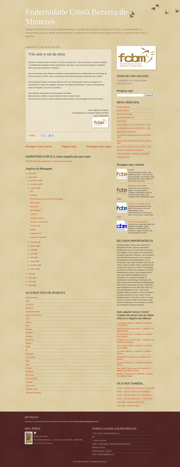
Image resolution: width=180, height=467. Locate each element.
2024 (30, 177)
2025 (30, 173)
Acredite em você (37, 218)
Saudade (29, 382)
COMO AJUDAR (123, 157)
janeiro (33, 269)
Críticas (28, 322)
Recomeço (29, 375)
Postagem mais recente (38, 146)
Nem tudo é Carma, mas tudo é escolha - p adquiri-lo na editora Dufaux (134, 369)
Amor (27, 301)
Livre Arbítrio (30, 357)
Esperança (29, 340)
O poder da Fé (35, 233)
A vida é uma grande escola (139, 204)
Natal (27, 364)
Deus (27, 326)
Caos (27, 319)
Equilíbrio (29, 333)
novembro (34, 184)
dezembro (34, 180)
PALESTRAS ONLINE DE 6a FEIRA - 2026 (134, 147)
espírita (28, 343)
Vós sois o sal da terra (39, 222)
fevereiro (34, 265)
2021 (30, 282)
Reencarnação (31, 379)
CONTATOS (121, 121)
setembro (34, 242)
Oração (28, 368)
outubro (33, 188)
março (33, 261)
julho (32, 250)
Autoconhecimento (32, 312)
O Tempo (33, 195)
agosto (33, 246)
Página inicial (69, 146)
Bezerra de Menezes (33, 315)
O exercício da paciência (138, 222)
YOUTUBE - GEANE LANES (128, 406)
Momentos (34, 207)
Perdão (131, 170)
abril (32, 257)
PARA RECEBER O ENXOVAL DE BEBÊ (133, 154)
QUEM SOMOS (123, 111)
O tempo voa (35, 226)
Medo (27, 361)
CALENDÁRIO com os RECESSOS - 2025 (134, 125)
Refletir (33, 230)
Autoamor (29, 308)
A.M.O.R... (34, 214)
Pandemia (29, 371)
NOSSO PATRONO (124, 114)
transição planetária (33, 393)
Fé (26, 350)
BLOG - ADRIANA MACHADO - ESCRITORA (135, 399)
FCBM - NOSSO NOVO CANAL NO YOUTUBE (135, 388)
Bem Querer (35, 203)
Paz (31, 191)
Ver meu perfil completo (43, 443)
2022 (30, 278)
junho (32, 254)
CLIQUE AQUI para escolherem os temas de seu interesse (48, 161)
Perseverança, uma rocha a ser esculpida (46, 199)
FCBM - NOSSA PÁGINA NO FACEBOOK (133, 392)
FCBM (27, 347)
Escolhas (29, 336)
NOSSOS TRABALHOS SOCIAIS (130, 150)
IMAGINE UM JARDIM (137, 186)
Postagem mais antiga (99, 146)
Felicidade (29, 354)
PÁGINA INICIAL (123, 107)
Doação (28, 329)
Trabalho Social (31, 389)
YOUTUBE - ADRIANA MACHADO (130, 402)
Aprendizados (35, 210)
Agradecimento (31, 297)
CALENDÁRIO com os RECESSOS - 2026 (134, 128)
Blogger (104, 461)
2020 (30, 285)
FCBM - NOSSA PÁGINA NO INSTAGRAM (134, 395)
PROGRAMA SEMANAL (126, 132)
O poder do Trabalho (38, 237)
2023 (30, 274)
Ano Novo (29, 305)
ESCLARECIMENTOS (126, 118)
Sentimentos (30, 386)
